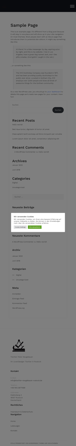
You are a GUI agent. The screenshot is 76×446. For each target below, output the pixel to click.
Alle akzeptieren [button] (34, 227)
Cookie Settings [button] (20, 227)
